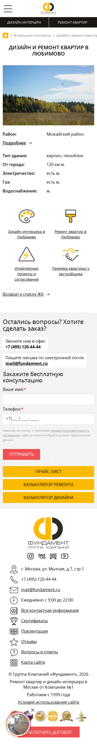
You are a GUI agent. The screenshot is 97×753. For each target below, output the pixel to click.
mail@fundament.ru (26, 363)
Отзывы (29, 641)
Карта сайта (33, 662)
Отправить (21, 454)
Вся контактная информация (50, 610)
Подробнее (14, 143)
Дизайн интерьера (24, 22)
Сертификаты (34, 621)
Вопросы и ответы (39, 652)
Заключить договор (49, 732)
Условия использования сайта (48, 702)
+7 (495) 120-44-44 (23, 346)
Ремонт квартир (72, 22)
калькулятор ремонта (48, 484)
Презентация (34, 631)
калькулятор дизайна (48, 497)
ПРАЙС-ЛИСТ (48, 471)
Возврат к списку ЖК (23, 294)
